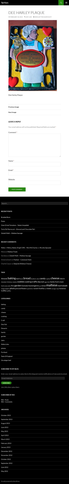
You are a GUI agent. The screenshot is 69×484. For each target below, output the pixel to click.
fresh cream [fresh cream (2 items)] (59, 282)
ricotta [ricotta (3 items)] (41, 288)
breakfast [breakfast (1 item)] (33, 278)
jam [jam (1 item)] (40, 286)
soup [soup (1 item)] (57, 288)
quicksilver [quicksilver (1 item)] (30, 288)
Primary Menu (66, 2)
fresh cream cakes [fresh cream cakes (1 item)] (6, 286)
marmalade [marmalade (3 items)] (62, 285)
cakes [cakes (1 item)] (37, 278)
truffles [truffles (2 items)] (4, 291)
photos (3, 348)
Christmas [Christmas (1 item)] (9, 282)
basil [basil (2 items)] (18, 279)
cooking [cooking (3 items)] (28, 281)
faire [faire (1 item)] (48, 282)
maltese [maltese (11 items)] (51, 285)
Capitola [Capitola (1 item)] (48, 278)
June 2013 (4, 427)
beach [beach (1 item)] (21, 278)
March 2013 (5, 439)
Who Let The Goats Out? (43, 17)
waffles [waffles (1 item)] (9, 291)
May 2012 (4, 471)
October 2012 (6, 459)
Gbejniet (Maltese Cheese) (22, 264)
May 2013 (4, 431)
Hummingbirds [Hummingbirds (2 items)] (33, 286)
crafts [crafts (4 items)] (34, 281)
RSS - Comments (6, 402)
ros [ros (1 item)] (45, 288)
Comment (12, 132)
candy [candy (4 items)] (42, 278)
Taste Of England (6, 356)
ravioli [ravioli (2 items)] (35, 288)
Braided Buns (5, 217)
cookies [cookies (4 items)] (20, 281)
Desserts (4, 328)
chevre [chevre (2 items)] (62, 279)
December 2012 (6, 451)
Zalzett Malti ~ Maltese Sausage (12, 233)
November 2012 (6, 455)
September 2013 (6, 419)
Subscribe (6, 383)
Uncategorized (6, 360)
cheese (3, 312)
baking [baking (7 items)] (12, 278)
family (3, 332)
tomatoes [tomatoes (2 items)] (62, 288)
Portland (4, 352)
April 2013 (5, 435)
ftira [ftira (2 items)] (12, 286)
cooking (4, 316)
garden (3, 336)
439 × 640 (29, 17)
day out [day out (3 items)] (41, 281)
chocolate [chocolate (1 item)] (3, 282)
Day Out (4, 324)
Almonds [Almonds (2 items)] (4, 279)
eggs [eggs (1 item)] (45, 282)
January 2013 (5, 447)
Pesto (3, 221)
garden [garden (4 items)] (18, 285)
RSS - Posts (5, 400)
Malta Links (5, 344)
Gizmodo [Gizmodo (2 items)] (25, 286)
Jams (3, 340)
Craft (3, 320)
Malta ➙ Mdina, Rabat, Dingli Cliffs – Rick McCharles (19, 248)
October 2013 (6, 415)
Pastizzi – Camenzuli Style (22, 260)
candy (3, 308)
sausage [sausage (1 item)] (53, 288)
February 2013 (6, 443)
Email (11, 170)
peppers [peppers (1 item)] (7, 288)
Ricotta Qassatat (45, 248)
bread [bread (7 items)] (26, 278)
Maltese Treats (12, 252)
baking (3, 304)
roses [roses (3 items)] (48, 288)
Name (11, 161)
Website (11, 179)
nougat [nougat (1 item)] (3, 288)
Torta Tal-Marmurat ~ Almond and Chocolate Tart (18, 229)
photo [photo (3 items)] (12, 288)
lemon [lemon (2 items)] (44, 286)
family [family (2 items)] (52, 282)
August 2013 (5, 423)
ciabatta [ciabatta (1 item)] (14, 282)
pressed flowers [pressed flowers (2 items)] (21, 288)
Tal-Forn (4, 2)
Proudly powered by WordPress (10, 481)
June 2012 (4, 467)
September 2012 (6, 463)
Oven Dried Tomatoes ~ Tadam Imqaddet (15, 225)
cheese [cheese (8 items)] (55, 278)
